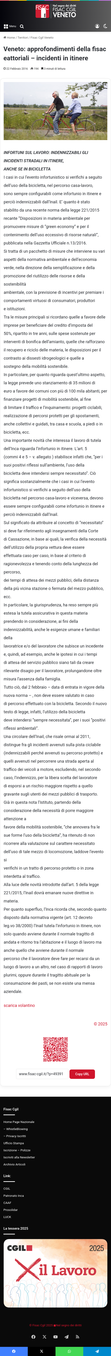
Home (9, 37)
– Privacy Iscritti (14, 1136)
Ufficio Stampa (13, 1143)
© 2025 (100, 1024)
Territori (23, 37)
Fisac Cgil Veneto (42, 37)
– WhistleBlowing (15, 1129)
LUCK (7, 1217)
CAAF (7, 1203)
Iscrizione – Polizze (17, 1150)
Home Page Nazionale (18, 1122)
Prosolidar (10, 1210)
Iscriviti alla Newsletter (19, 1157)
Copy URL (82, 1074)
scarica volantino (19, 1005)
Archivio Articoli (14, 1164)
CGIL (6, 1188)
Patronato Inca (13, 1195)
